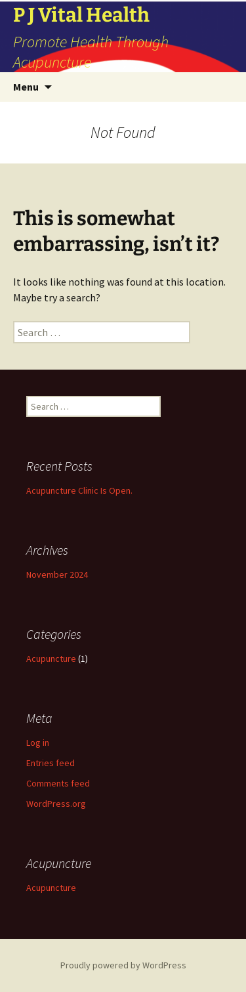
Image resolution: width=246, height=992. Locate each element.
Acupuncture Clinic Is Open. (79, 490)
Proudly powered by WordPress (123, 965)
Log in (37, 742)
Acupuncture (51, 658)
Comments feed (58, 783)
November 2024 (57, 574)
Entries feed (50, 763)
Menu (26, 86)
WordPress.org (56, 803)
